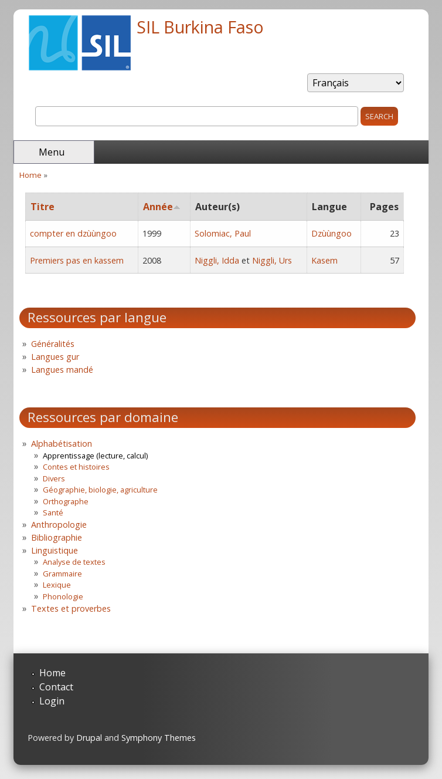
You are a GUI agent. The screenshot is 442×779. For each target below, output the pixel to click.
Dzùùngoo (331, 233)
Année (162, 206)
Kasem (324, 260)
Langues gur (55, 356)
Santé (53, 512)
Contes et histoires (76, 466)
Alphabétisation (61, 443)
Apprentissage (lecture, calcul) (95, 455)
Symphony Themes (158, 737)
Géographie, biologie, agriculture (100, 489)
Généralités (52, 343)
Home (30, 175)
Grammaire (62, 573)
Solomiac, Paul (223, 233)
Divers (54, 478)
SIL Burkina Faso (200, 26)
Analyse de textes (74, 562)
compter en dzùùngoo (73, 233)
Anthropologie (59, 524)
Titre (42, 206)
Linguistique (54, 550)
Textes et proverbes (71, 608)
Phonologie (63, 596)
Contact (56, 686)
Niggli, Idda (217, 260)
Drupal (89, 737)
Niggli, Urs (272, 260)
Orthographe (66, 501)
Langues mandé (62, 369)
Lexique (57, 584)
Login (51, 700)
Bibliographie (56, 537)
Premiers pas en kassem (77, 260)
